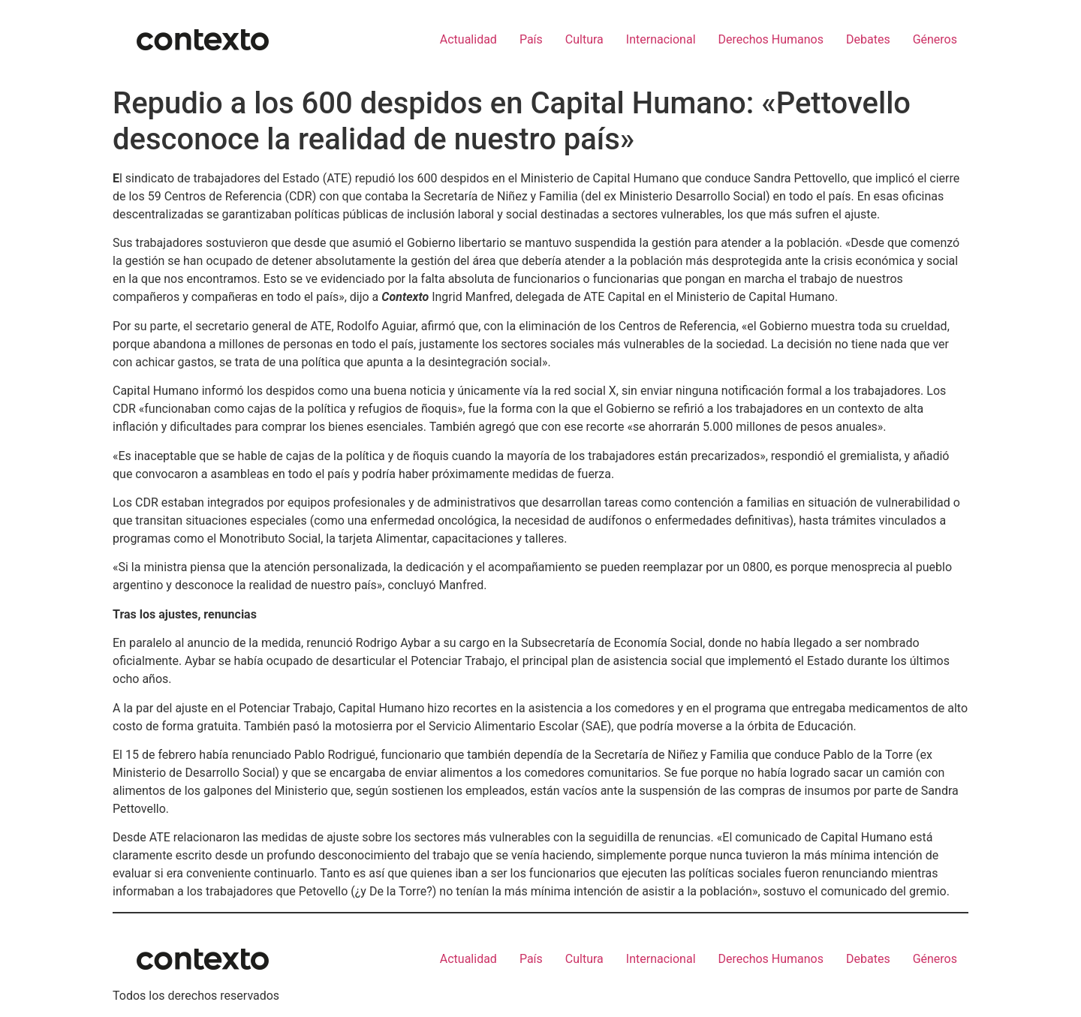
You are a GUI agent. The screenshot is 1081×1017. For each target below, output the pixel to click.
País (531, 39)
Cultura (584, 39)
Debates (868, 39)
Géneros (935, 39)
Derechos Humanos (771, 39)
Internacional (661, 39)
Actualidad (468, 39)
